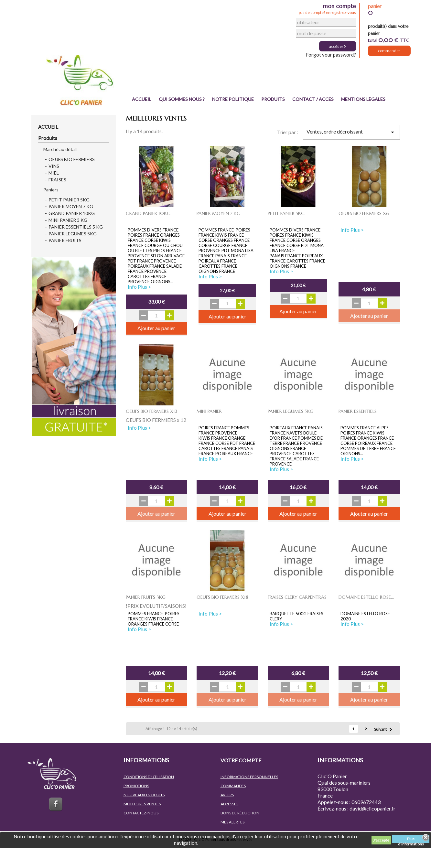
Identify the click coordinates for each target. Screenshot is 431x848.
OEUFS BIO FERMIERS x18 (222, 597)
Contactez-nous (141, 812)
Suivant (384, 730)
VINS (53, 166)
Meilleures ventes (142, 803)
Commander (389, 52)
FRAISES (57, 179)
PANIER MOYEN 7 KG (70, 206)
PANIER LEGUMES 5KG (72, 233)
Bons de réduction (240, 812)
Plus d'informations (411, 839)
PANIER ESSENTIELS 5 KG (75, 227)
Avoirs (227, 794)
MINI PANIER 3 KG (67, 220)
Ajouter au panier (156, 328)
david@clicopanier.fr (372, 808)
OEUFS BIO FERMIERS (71, 159)
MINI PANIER (209, 411)
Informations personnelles (249, 776)
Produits (273, 99)
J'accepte (381, 840)
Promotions (136, 785)
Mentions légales (363, 99)
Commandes (233, 785)
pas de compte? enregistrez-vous (327, 12)
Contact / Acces (313, 99)
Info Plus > (139, 287)
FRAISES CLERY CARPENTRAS (297, 597)
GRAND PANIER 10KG (71, 213)
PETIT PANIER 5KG (69, 199)
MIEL (53, 173)
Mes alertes (232, 822)
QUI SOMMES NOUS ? (182, 99)
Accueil (141, 99)
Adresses (229, 803)
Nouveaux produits (144, 794)
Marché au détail (60, 149)
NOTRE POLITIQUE (233, 99)
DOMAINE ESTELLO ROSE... (366, 597)
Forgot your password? (331, 55)
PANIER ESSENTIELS (358, 411)
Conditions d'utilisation (149, 776)
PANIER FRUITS (64, 240)
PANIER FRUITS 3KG (146, 597)
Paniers (51, 189)
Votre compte (241, 760)
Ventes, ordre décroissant (351, 132)
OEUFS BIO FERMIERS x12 (151, 411)
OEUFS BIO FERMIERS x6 (364, 213)
